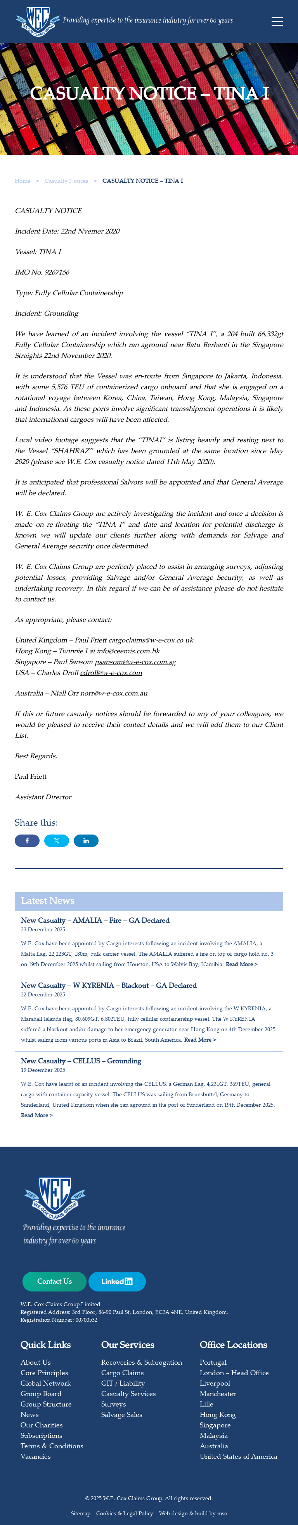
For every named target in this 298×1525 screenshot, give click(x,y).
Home (22, 181)
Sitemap (80, 1514)
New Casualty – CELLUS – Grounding (81, 1061)
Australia (214, 1446)
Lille (206, 1404)
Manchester (218, 1394)
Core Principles (44, 1373)
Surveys (113, 1404)
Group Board (41, 1394)
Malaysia (214, 1436)
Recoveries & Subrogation (141, 1363)
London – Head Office (234, 1373)
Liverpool (215, 1384)
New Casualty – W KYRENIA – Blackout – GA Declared (109, 986)
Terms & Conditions (52, 1446)
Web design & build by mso (193, 1514)
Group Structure (46, 1404)
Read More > (241, 965)
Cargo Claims (122, 1373)
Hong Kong (218, 1415)
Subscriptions (41, 1436)
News (30, 1415)
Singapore (215, 1425)
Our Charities (42, 1425)
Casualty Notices (67, 181)
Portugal (213, 1363)
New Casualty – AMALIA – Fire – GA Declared (95, 921)
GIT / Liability (123, 1384)
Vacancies (36, 1457)
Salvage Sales (121, 1415)
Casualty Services (128, 1394)
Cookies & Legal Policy (124, 1514)
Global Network (46, 1384)
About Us (36, 1363)
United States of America (238, 1457)
